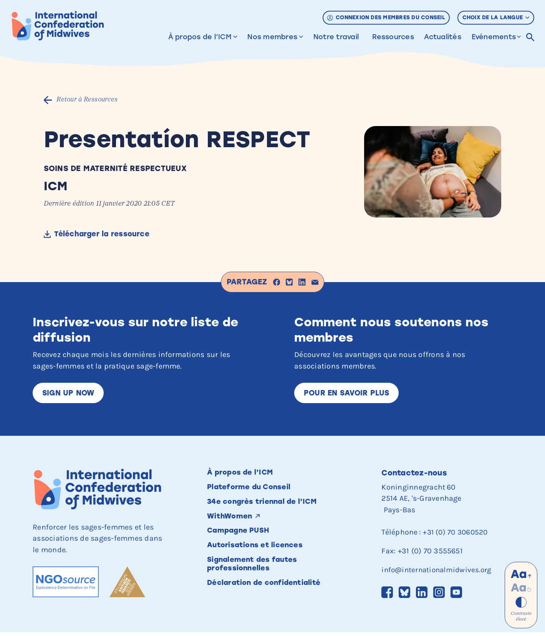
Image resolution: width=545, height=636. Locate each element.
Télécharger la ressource (105, 234)
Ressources (393, 37)
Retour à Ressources (89, 100)
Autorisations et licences (258, 550)
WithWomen (231, 520)
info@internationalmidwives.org (438, 571)
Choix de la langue (496, 17)
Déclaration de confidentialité (267, 589)
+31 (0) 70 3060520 (456, 533)
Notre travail (336, 37)
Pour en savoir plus (349, 394)
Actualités (442, 37)
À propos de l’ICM (199, 37)
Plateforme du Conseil (252, 489)
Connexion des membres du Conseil (386, 17)
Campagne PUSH (240, 535)
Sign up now (70, 394)
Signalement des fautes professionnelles (255, 570)
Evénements (493, 37)
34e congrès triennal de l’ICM (266, 505)
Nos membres (272, 37)
